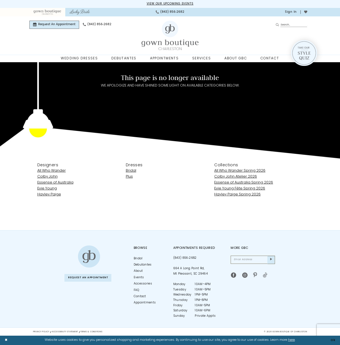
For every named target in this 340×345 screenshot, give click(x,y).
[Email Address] (253, 260)
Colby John (47, 177)
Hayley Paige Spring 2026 (237, 194)
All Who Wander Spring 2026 (239, 171)
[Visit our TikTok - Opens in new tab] (265, 276)
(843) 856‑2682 (185, 258)
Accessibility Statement (65, 332)
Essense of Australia (55, 183)
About (138, 271)
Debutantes (143, 264)
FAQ (136, 290)
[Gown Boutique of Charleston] (89, 256)
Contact (140, 296)
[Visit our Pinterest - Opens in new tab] (255, 276)
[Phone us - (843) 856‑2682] (170, 12)
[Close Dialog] (6, 340)
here (291, 340)
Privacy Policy (41, 332)
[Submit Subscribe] (271, 260)
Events (139, 277)
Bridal (131, 171)
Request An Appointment (90, 278)
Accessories (143, 284)
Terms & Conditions (91, 332)
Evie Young (47, 188)
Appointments (145, 303)
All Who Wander (51, 171)
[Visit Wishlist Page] (305, 12)
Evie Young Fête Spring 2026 (239, 188)
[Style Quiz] (304, 53)
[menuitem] (47, 12)
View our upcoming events (170, 3)
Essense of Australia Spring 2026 (243, 183)
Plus (129, 177)
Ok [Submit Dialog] (332, 340)
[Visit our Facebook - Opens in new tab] (234, 276)
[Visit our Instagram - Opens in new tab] (245, 276)
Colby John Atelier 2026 (235, 177)
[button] (290, 12)
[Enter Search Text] (291, 24)
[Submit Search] (278, 25)
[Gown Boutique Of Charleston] (170, 35)
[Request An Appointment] (54, 25)
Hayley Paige (49, 194)
